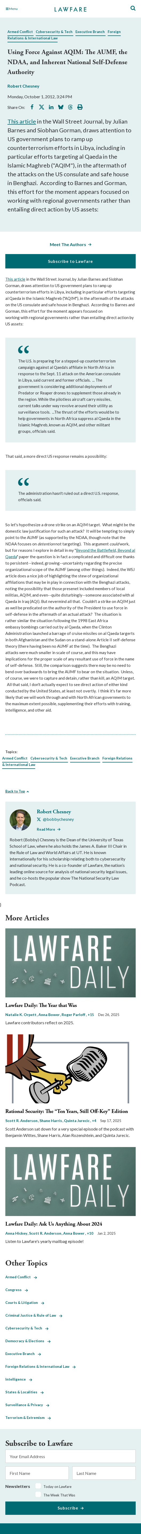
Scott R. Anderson (21, 1120)
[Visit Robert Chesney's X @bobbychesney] (55, 819)
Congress (16, 1290)
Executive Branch (90, 32)
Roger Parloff (74, 1014)
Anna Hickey (16, 1233)
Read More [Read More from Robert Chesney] (46, 829)
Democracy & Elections (28, 1341)
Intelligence (18, 1379)
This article (21, 121)
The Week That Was (59, 1495)
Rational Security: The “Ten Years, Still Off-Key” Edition (66, 1111)
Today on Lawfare (57, 1486)
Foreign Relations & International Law (40, 1366)
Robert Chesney (23, 85)
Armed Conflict (20, 32)
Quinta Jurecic (77, 1120)
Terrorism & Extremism (28, 1417)
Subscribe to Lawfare (70, 261)
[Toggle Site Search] (133, 8)
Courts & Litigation (24, 1302)
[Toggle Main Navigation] (25, 9)
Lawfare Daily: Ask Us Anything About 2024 (53, 1224)
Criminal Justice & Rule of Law (33, 1315)
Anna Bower (49, 1014)
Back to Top (15, 791)
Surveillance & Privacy (27, 1405)
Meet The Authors (68, 244)
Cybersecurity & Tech (54, 32)
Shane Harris (51, 1120)
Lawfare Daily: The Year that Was (41, 1005)
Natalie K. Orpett (21, 1014)
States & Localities (24, 1392)
